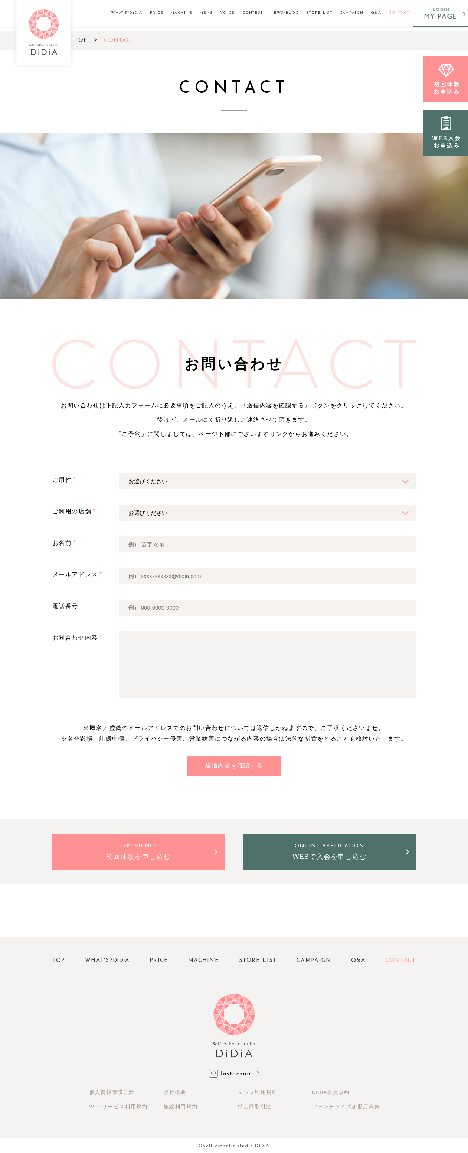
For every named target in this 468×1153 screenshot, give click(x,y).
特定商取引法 (255, 1107)
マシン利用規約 (258, 1094)
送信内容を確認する (234, 766)
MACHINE (181, 13)
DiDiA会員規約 (331, 1094)
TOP (81, 40)
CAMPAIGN (351, 13)
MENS (206, 13)
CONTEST (252, 13)
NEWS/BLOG (285, 13)
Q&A (376, 13)
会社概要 (175, 1094)
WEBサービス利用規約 (118, 1107)
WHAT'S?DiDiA (126, 13)
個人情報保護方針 (112, 1094)
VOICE (227, 13)
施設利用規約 (181, 1107)
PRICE (156, 13)
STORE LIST (319, 13)
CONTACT (399, 13)
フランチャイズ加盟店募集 (346, 1107)
